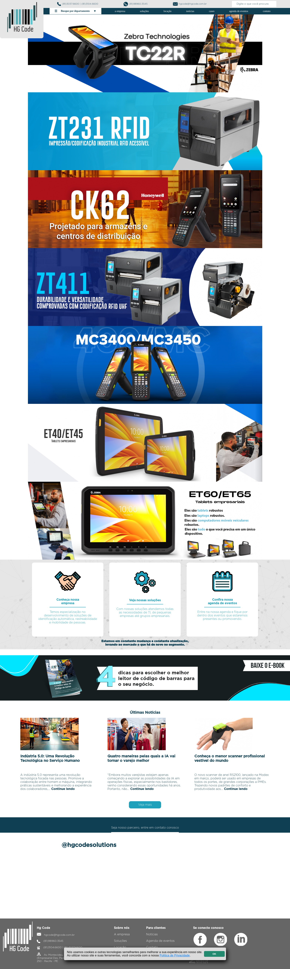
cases (212, 11)
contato (266, 11)
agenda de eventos (238, 11)
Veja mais (145, 804)
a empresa (120, 11)
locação (167, 11)
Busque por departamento (75, 11)
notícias (190, 11)
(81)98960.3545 (136, 4)
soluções (144, 11)
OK (214, 954)
